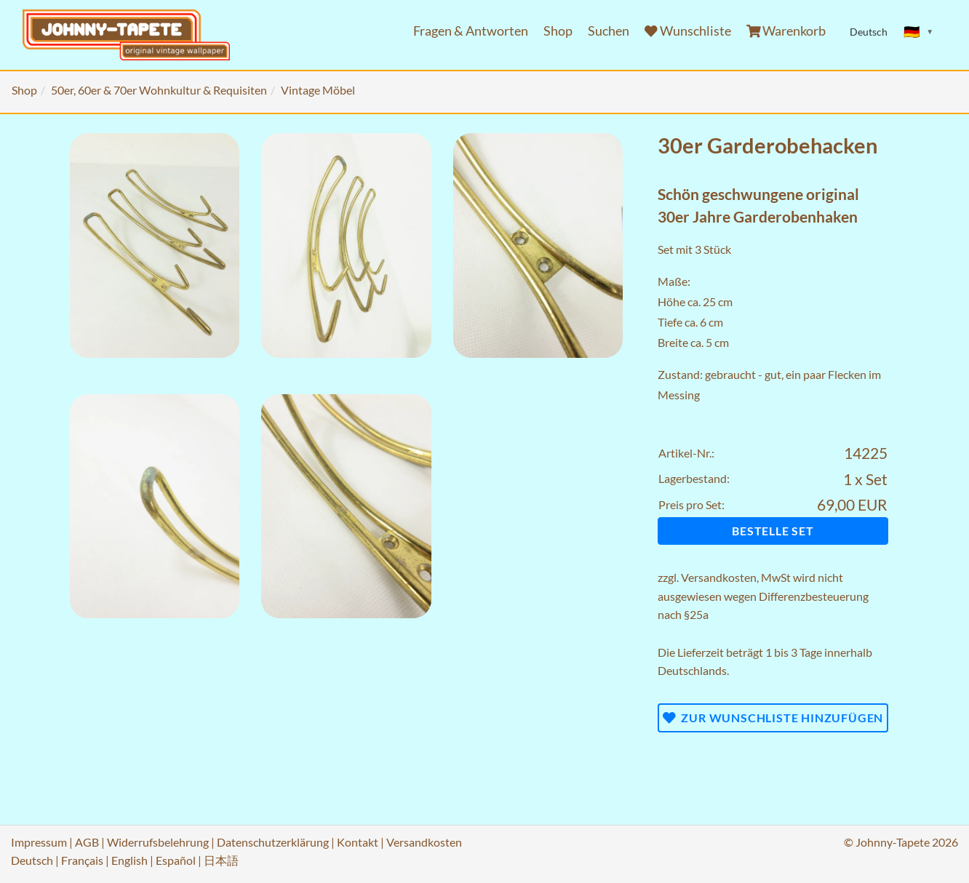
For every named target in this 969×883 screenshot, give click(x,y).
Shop (558, 31)
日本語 (221, 860)
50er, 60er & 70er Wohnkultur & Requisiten (159, 90)
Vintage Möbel (318, 90)
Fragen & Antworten (470, 31)
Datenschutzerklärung (273, 842)
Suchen (608, 31)
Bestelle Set (773, 531)
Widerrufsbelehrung (158, 842)
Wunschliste (688, 31)
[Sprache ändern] (919, 32)
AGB (87, 842)
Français (82, 860)
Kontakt (357, 842)
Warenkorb (786, 31)
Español (176, 860)
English (129, 860)
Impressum (39, 842)
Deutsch (32, 860)
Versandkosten (719, 577)
